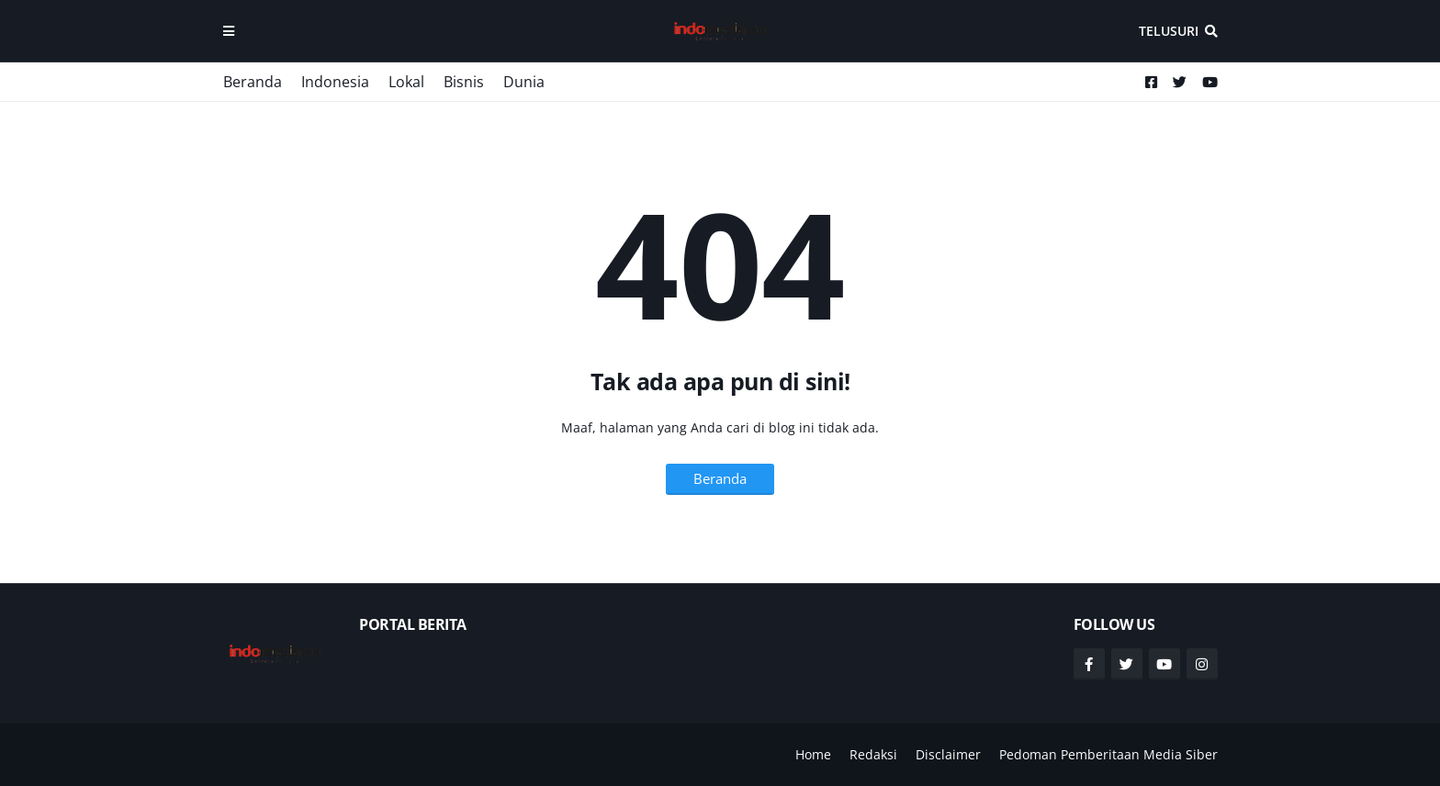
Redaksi (873, 754)
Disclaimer (948, 754)
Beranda (252, 82)
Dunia (524, 82)
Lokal (406, 82)
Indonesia (335, 82)
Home (813, 754)
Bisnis (464, 82)
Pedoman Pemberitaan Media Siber (1108, 754)
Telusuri (1168, 30)
